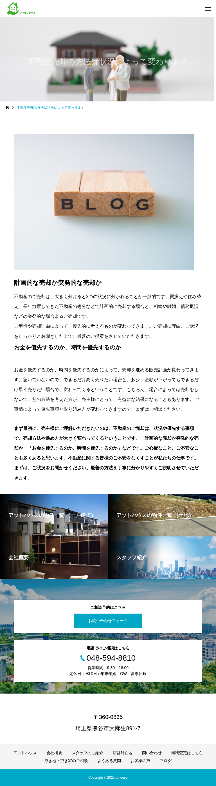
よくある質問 (109, 760)
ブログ (166, 760)
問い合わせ (152, 753)
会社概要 (54, 753)
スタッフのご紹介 (87, 753)
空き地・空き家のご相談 (66, 760)
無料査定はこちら (187, 753)
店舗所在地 (122, 753)
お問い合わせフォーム (108, 620)
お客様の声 (140, 760)
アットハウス (25, 753)
